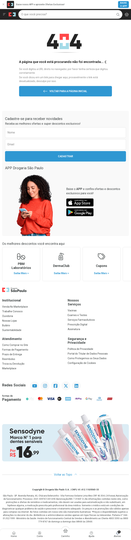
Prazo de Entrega (12, 354)
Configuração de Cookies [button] (82, 363)
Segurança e (98, 341)
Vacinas (72, 310)
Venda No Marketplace (15, 306)
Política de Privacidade (80, 349)
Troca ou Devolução (13, 363)
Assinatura (74, 329)
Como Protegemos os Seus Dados (87, 358)
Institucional (11, 300)
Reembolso (8, 359)
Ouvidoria (7, 316)
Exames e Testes (77, 315)
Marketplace (9, 368)
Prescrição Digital (77, 324)
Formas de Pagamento (15, 349)
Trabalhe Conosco (12, 311)
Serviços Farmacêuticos (81, 319)
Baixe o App (123, 4)
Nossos (98, 302)
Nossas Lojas (9, 320)
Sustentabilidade (11, 330)
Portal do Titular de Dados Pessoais (88, 353)
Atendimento (12, 339)
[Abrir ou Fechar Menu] (4, 14)
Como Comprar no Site (15, 345)
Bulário (6, 325)
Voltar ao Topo (65, 474)
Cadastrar (65, 156)
